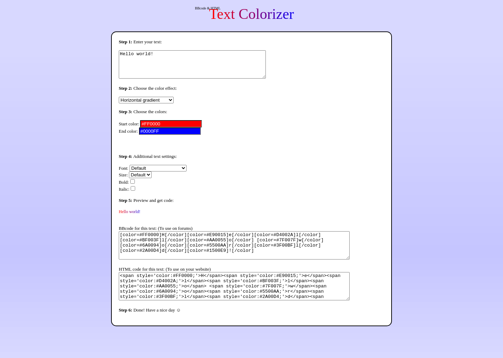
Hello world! (201, 67)
